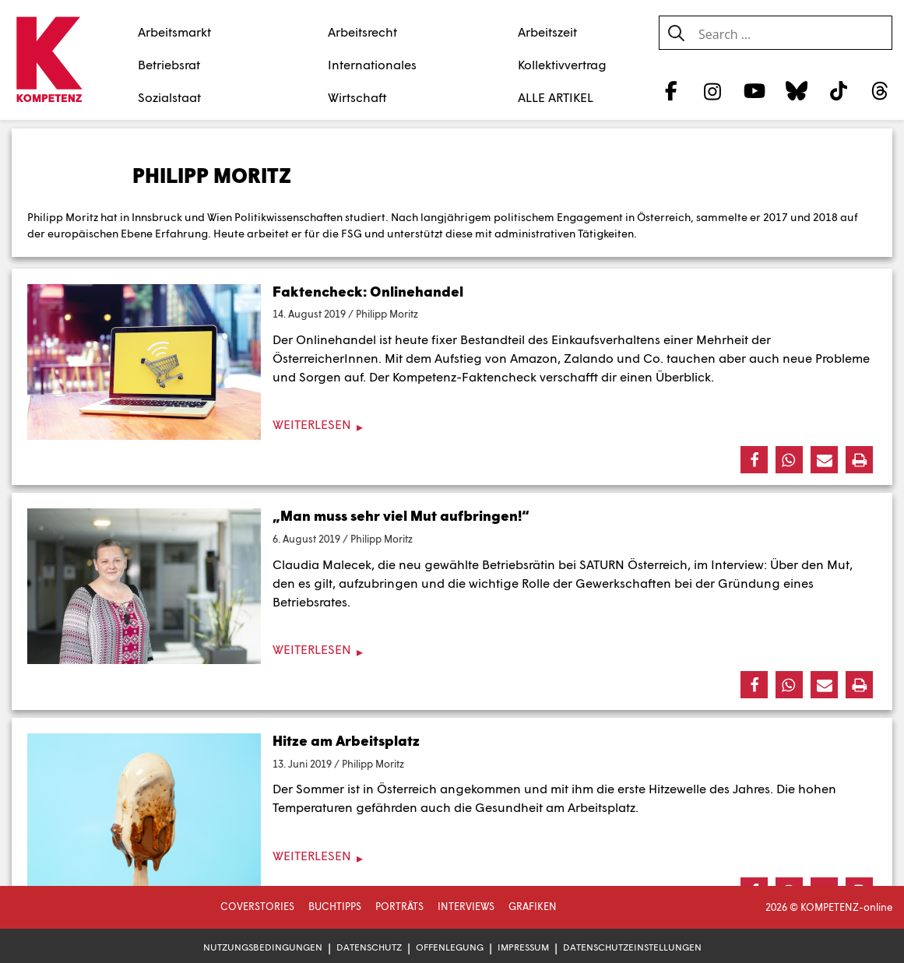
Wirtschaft (357, 97)
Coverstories (257, 906)
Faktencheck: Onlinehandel (368, 291)
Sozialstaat (169, 97)
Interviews (466, 906)
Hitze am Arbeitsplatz (346, 740)
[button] (754, 459)
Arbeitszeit (547, 31)
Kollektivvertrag (562, 64)
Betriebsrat (169, 64)
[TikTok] (838, 90)
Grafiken (532, 906)
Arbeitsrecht (362, 31)
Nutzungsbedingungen (262, 947)
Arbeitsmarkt (174, 31)
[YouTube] (755, 90)
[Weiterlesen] (452, 424)
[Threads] (880, 90)
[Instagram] (713, 90)
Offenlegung (450, 947)
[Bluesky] (796, 90)
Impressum (523, 947)
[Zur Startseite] (49, 61)
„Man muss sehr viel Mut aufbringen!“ (401, 515)
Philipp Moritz (387, 314)
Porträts (399, 906)
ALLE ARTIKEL (555, 97)
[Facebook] (671, 90)
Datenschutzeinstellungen (632, 947)
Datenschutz (369, 947)
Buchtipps (334, 906)
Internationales (372, 64)
